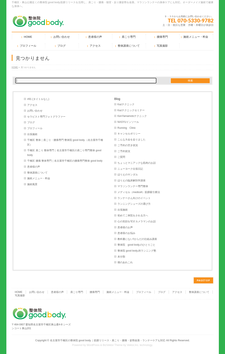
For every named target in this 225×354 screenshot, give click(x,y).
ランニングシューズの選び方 (134, 203)
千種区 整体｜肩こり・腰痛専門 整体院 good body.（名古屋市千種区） (65, 142)
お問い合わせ (34, 110)
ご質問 (121, 156)
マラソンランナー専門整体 (132, 186)
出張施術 (32, 134)
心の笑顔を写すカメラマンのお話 (136, 221)
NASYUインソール (128, 121)
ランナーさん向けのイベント (134, 198)
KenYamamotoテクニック (132, 116)
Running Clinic (126, 127)
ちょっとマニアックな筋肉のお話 (136, 162)
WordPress (93, 345)
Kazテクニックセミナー (131, 110)
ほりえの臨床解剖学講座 (131, 180)
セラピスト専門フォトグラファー (46, 116)
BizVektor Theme (113, 345)
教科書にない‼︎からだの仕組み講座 (137, 239)
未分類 (121, 256)
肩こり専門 (76, 292)
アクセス (32, 105)
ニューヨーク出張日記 (130, 168)
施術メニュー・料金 (38, 178)
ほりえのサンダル (127, 174)
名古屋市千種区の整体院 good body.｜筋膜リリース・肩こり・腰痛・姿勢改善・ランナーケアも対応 (107, 340)
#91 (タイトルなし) (38, 99)
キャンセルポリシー (128, 133)
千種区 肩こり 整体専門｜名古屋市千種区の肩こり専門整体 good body (64, 153)
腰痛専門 (95, 292)
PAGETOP (203, 280)
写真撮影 (20, 295)
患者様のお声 (125, 227)
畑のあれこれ (125, 262)
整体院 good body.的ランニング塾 (136, 250)
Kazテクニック (126, 104)
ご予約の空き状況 (127, 145)
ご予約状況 (123, 151)
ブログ (31, 122)
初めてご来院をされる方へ (132, 215)
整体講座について (37, 172)
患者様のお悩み (126, 233)
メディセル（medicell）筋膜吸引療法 (138, 192)
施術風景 (32, 184)
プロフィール (34, 128)
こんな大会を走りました (131, 139)
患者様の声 (33, 166)
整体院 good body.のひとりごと (136, 244)
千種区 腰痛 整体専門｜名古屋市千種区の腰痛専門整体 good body (64, 160)
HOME (15, 67)
